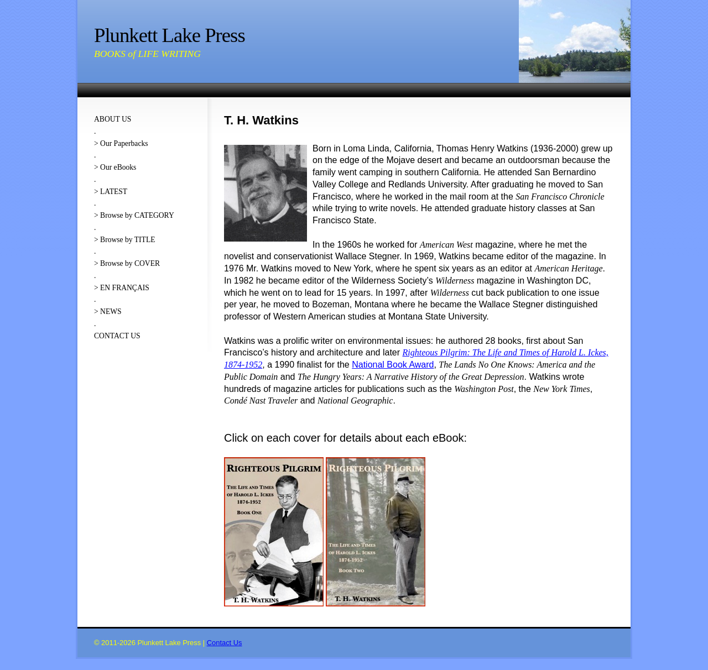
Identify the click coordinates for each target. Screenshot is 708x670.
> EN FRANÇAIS (121, 288)
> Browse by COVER (127, 263)
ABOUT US (112, 119)
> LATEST (110, 191)
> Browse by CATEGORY (134, 215)
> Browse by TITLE (124, 239)
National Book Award (393, 364)
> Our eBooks (115, 167)
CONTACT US (117, 336)
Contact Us (224, 642)
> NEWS (108, 311)
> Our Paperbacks (121, 143)
